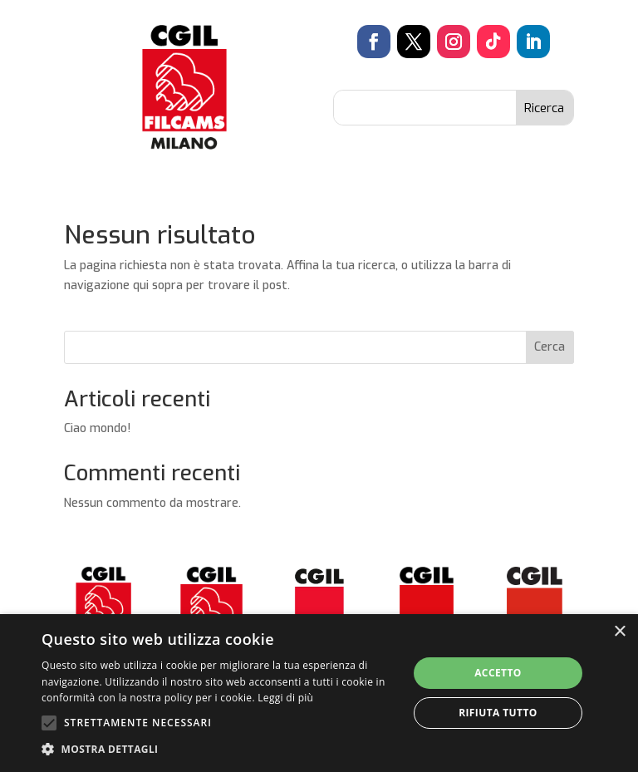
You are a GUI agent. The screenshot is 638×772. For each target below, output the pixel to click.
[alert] (319, 693)
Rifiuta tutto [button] (498, 713)
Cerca (549, 347)
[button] (219, 750)
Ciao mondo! (97, 428)
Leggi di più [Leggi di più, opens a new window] (285, 698)
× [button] (619, 632)
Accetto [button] (498, 673)
